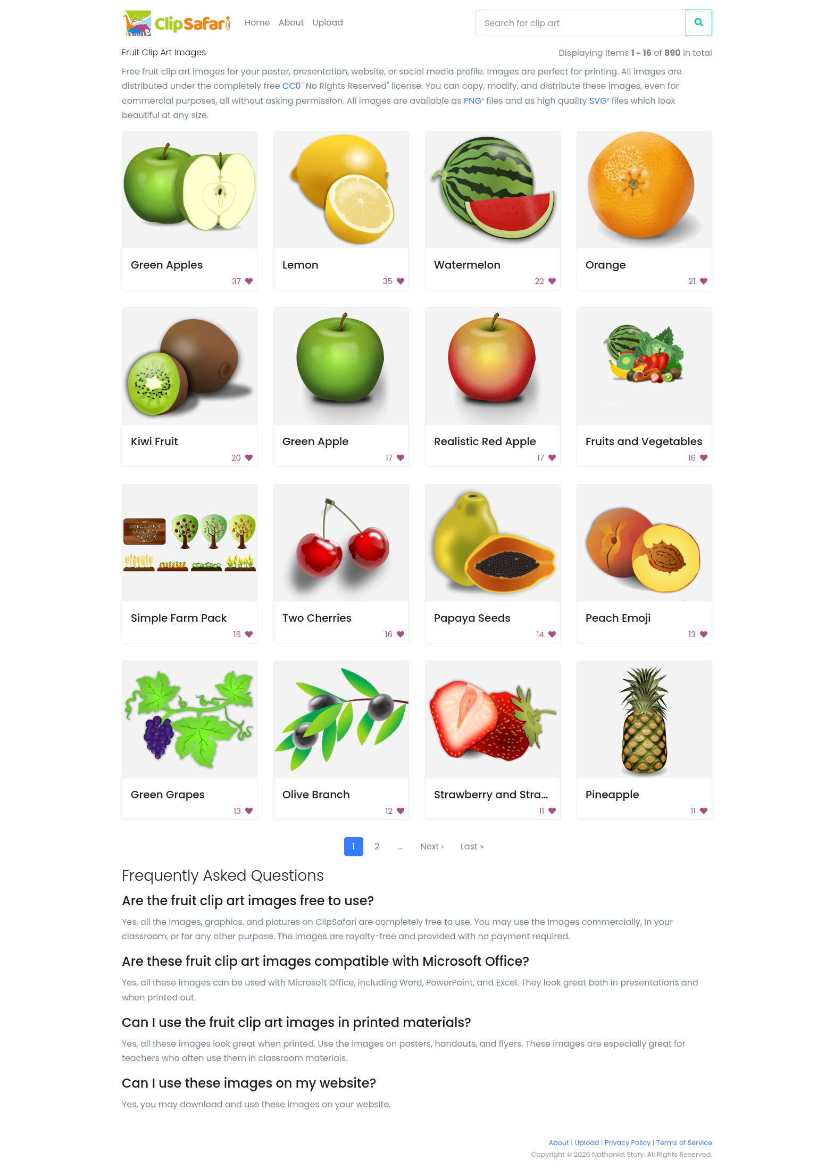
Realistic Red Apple (485, 441)
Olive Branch (316, 794)
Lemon (300, 264)
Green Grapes (168, 794)
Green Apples (167, 264)
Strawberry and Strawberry (506, 794)
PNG (474, 101)
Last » (472, 846)
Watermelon (467, 264)
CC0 (291, 86)
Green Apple (315, 441)
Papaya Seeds (472, 618)
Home (257, 22)
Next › (432, 846)
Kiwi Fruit (154, 441)
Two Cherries (317, 618)
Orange (606, 264)
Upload (328, 22)
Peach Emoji (618, 618)
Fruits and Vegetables (644, 441)
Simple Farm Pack (179, 618)
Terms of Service (684, 1142)
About (291, 22)
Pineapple (612, 794)
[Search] (581, 23)
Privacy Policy (627, 1142)
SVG (599, 101)
